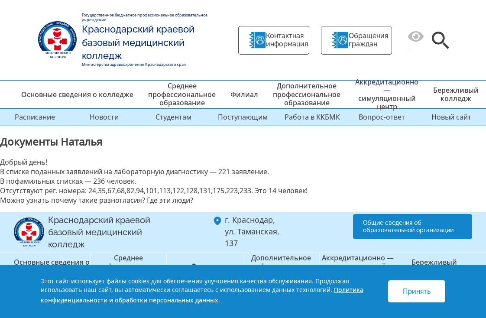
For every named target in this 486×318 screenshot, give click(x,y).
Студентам (173, 117)
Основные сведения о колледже (77, 94)
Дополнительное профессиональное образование (306, 94)
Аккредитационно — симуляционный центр (386, 94)
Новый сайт (451, 117)
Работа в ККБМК (312, 117)
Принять (417, 291)
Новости (104, 117)
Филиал (244, 94)
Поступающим (243, 117)
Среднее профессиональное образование (182, 94)
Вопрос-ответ (382, 117)
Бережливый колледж (456, 94)
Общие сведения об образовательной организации (408, 226)
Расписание (35, 117)
